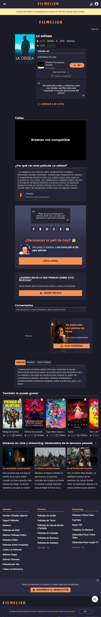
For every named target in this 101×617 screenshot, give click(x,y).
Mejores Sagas (10, 554)
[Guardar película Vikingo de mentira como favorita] (20, 399)
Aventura (71, 41)
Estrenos (7, 525)
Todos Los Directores (13, 569)
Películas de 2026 (11, 530)
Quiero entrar (50, 293)
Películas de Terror (46, 520)
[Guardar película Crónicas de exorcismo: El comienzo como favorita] (41, 399)
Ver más (43, 547)
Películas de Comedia (47, 533)
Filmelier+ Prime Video (83, 515)
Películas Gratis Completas (15, 545)
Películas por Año (11, 564)
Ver (77, 65)
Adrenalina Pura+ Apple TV (85, 542)
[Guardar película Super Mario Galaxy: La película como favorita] (63, 399)
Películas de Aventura (47, 543)
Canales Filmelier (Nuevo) (15, 515)
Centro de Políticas (69, 611)
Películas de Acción (46, 515)
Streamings (77, 509)
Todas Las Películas (12, 549)
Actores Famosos (11, 559)
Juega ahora (50, 261)
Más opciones (61, 72)
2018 (62, 41)
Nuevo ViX (77, 525)
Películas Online (10, 540)
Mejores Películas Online (14, 535)
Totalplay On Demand (82, 530)
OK (85, 611)
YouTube (76, 520)
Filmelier (29, 193)
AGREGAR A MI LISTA (50, 104)
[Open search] (95, 599)
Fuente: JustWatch (62, 75)
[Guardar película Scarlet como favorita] (85, 399)
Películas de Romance (48, 538)
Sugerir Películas (11, 520)
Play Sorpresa (71, 346)
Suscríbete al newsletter (50, 590)
